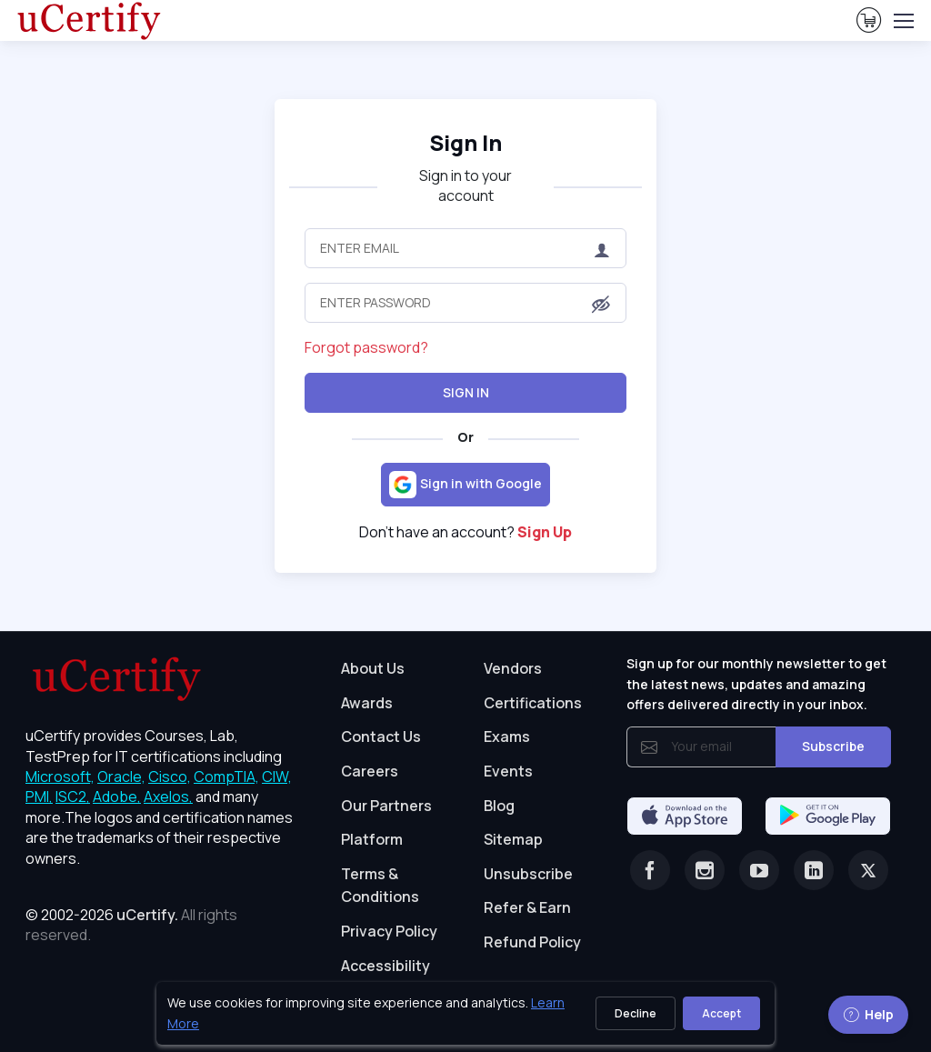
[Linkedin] (814, 870)
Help (868, 1014)
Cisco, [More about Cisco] (169, 776)
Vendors (513, 668)
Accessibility (385, 966)
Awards (367, 703)
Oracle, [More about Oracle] (121, 776)
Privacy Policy (389, 931)
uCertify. (147, 915)
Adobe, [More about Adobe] (117, 796)
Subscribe (833, 746)
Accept (721, 1013)
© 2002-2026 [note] (131, 925)
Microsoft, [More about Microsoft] (60, 776)
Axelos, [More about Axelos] (168, 796)
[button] (601, 305)
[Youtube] (759, 870)
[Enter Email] (465, 248)
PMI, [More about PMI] (39, 796)
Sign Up (544, 532)
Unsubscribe (528, 874)
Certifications (533, 703)
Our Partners (386, 806)
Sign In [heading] (465, 142)
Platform (372, 839)
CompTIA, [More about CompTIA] (226, 776)
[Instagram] (705, 870)
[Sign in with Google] (465, 484)
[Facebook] (650, 870)
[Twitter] (868, 870)
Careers (369, 771)
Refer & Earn (527, 907)
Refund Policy (532, 942)
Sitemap (513, 839)
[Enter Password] (465, 303)
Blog (499, 806)
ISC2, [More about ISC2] (72, 796)
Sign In (466, 392)
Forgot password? (366, 347)
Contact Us (381, 736)
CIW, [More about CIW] (277, 776)
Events (508, 771)
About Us (373, 668)
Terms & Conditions (380, 885)
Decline (635, 1013)
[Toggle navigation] (902, 21)
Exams (507, 736)
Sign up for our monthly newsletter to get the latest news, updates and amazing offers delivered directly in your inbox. (756, 684)
